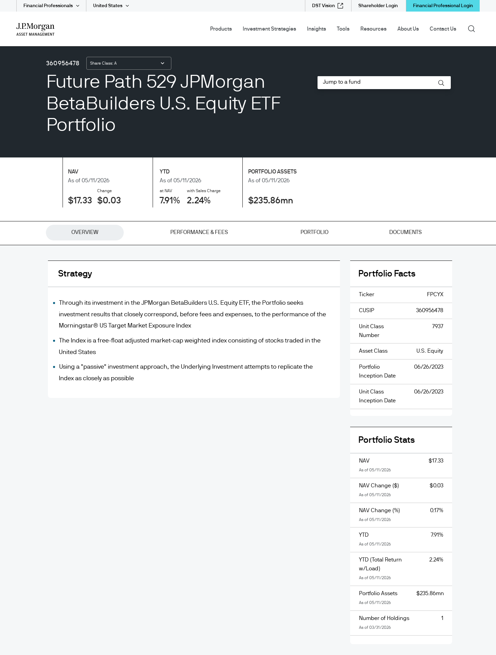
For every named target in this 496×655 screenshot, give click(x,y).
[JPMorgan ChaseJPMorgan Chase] (116, 337)
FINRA (240, 482)
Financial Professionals (48, 5)
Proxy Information (275, 239)
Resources (373, 29)
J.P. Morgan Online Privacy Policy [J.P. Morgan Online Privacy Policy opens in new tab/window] (294, 224)
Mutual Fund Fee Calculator (50, 284)
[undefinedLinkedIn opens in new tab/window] (20, 337)
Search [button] (474, 28)
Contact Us (443, 29)
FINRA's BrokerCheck (266, 482)
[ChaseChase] (152, 337)
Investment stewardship (283, 194)
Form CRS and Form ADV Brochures (298, 179)
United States (107, 5)
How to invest (32, 254)
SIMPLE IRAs (269, 269)
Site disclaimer (272, 284)
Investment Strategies (269, 29)
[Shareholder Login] (378, 6)
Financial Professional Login (443, 5)
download (381, 452)
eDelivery (27, 194)
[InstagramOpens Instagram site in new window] (48, 337)
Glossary (27, 224)
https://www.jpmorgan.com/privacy (288, 594)
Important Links (35, 269)
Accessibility (32, 299)
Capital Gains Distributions (49, 179)
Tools (343, 29)
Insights (316, 29)
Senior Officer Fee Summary (288, 254)
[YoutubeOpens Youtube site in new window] (34, 337)
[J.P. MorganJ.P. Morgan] (74, 337)
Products (221, 29)
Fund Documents (37, 209)
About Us (408, 29)
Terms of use (269, 299)
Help (22, 239)
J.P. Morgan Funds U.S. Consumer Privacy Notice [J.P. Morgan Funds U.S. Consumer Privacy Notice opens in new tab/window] (313, 209)
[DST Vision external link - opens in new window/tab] (327, 6)
